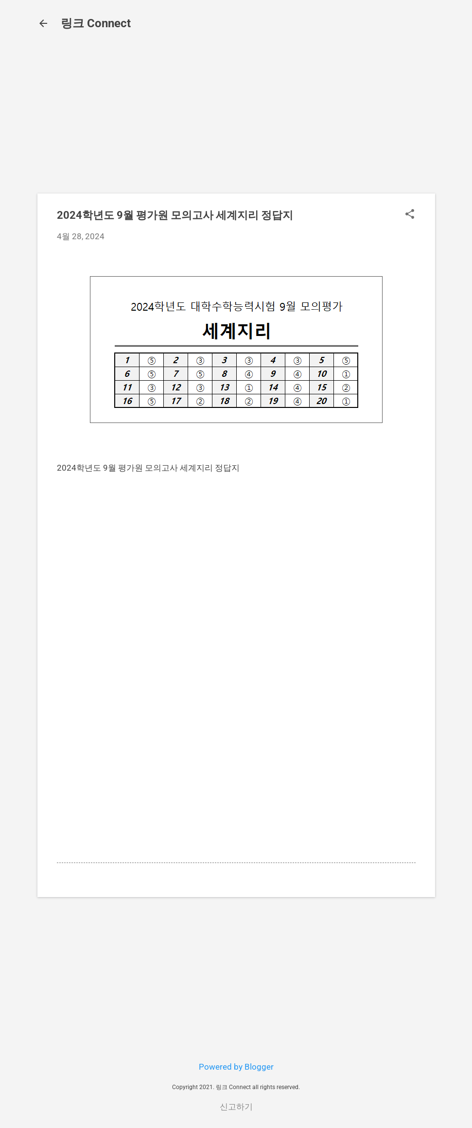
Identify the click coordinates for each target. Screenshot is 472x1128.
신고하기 (236, 1106)
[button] (410, 215)
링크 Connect (96, 23)
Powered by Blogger (236, 1067)
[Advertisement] (236, 118)
